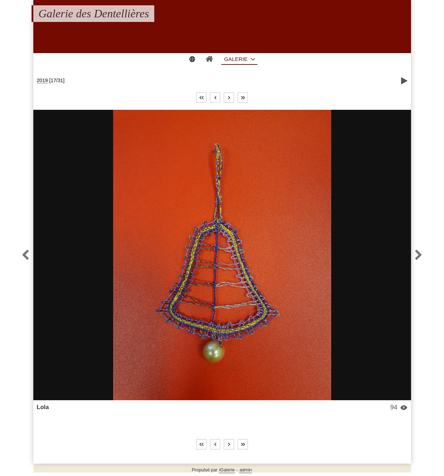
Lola (43, 407)
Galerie (236, 59)
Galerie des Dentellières (94, 13)
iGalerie (227, 469)
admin (245, 469)
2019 (42, 80)
